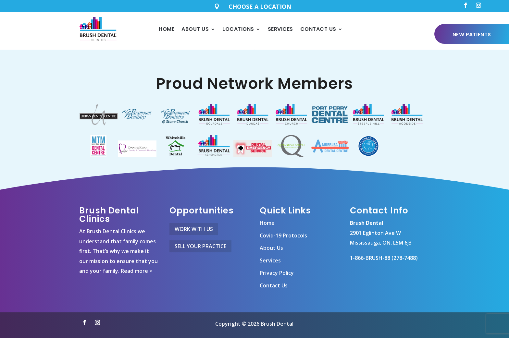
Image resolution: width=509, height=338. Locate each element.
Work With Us (194, 223)
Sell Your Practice (200, 240)
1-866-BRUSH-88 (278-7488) (384, 252)
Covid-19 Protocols (283, 230)
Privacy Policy (277, 267)
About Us (195, 29)
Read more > (136, 265)
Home (166, 29)
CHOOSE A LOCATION (260, 6)
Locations (238, 29)
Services (280, 29)
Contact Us (318, 29)
